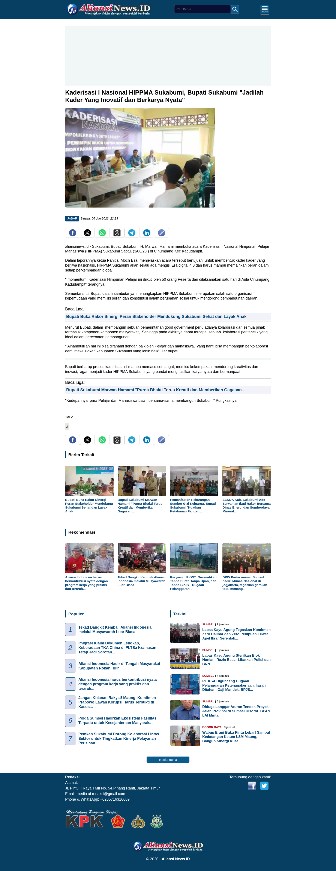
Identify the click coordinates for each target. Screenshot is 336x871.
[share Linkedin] (147, 235)
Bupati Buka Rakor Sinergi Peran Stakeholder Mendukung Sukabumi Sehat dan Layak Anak (156, 316)
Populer (76, 614)
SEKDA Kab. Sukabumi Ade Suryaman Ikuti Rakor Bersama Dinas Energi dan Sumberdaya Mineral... (246, 505)
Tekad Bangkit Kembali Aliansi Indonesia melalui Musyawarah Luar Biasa (141, 581)
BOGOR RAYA (212, 727)
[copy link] (161, 235)
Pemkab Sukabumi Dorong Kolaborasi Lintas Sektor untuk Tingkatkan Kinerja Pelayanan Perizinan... (118, 738)
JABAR (72, 218)
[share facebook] (73, 235)
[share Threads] (117, 235)
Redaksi (72, 777)
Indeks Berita (168, 759)
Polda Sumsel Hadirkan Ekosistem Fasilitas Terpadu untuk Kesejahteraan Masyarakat (117, 720)
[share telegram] (132, 235)
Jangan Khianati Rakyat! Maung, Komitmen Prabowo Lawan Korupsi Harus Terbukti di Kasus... (117, 702)
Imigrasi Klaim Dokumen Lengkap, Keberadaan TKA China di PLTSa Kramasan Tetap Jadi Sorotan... (117, 647)
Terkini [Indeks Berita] (180, 614)
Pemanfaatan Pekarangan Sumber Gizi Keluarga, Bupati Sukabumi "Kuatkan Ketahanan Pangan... (193, 505)
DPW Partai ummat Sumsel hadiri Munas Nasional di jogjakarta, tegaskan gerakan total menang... (244, 583)
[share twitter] (87, 235)
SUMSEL (208, 624)
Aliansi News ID (176, 859)
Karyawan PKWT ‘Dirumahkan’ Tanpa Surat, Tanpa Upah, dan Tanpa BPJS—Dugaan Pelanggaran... (193, 583)
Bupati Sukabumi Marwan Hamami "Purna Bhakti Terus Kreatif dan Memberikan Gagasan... (155, 389)
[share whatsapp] (102, 235)
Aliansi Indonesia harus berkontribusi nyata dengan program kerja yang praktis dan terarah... (86, 583)
